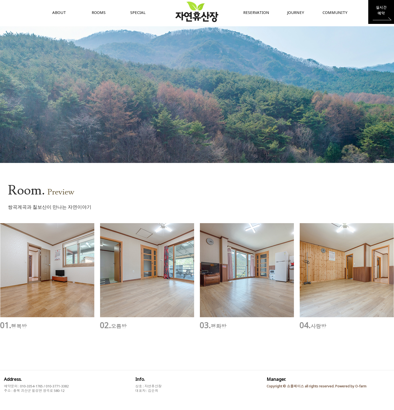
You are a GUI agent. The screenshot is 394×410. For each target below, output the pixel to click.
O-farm (360, 386)
